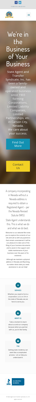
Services (18, 290)
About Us (18, 318)
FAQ (18, 346)
